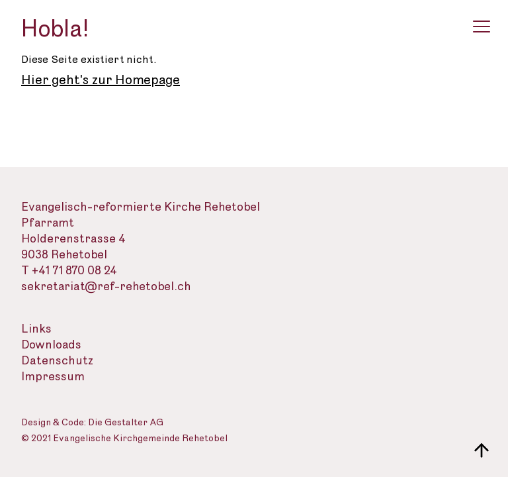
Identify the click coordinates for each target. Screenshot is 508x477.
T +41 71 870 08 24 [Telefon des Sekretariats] (69, 270)
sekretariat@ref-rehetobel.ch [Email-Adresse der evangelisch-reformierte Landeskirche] (106, 286)
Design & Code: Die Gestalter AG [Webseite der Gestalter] (92, 423)
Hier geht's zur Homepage (100, 80)
